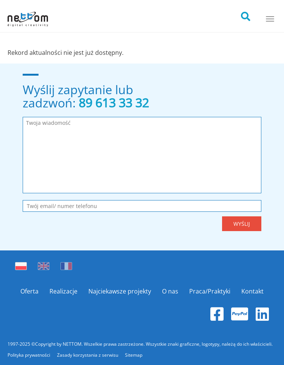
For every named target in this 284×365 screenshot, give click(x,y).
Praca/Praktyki (209, 291)
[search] (252, 14)
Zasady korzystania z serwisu (88, 355)
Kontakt (252, 291)
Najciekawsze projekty (119, 291)
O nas (170, 291)
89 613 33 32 (114, 103)
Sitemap (133, 355)
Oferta (29, 291)
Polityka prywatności (29, 355)
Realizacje (63, 291)
